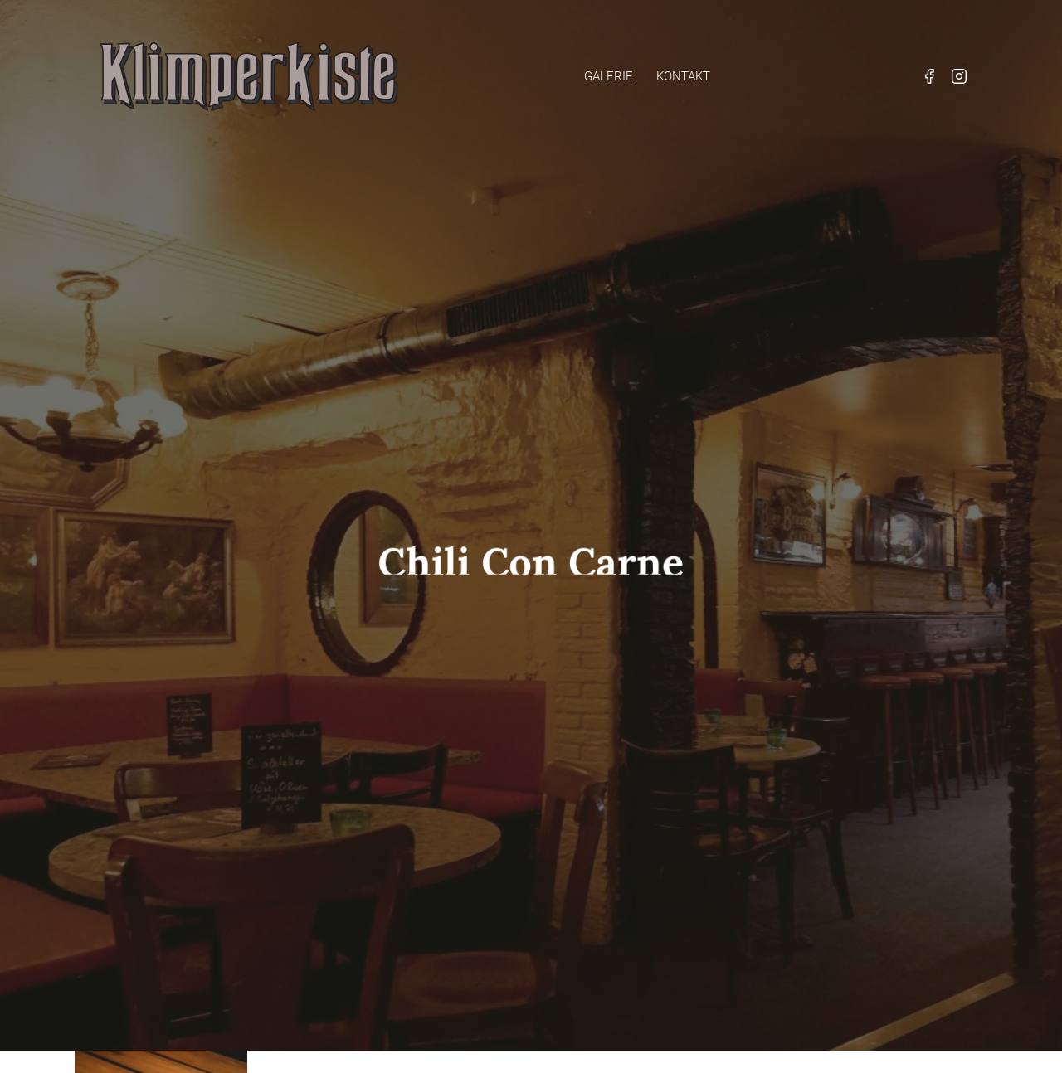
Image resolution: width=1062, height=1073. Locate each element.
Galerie (608, 76)
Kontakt (683, 76)
